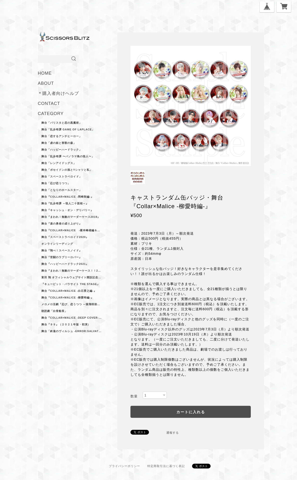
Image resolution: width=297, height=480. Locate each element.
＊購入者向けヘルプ (58, 93)
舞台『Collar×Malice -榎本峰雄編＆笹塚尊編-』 (71, 230)
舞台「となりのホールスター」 (61, 189)
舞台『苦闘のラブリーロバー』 (61, 257)
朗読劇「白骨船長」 (54, 311)
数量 (134, 396)
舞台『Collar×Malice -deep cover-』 (71, 317)
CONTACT (49, 103)
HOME (45, 73)
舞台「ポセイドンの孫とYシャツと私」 (66, 169)
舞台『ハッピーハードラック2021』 (65, 263)
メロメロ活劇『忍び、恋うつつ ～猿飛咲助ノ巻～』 (71, 304)
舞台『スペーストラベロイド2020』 (65, 237)
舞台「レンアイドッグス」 (58, 163)
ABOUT (46, 83)
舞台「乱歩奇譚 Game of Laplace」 (68, 129)
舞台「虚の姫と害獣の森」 (58, 142)
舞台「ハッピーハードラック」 (61, 149)
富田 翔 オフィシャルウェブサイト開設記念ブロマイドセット (71, 277)
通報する (172, 432)
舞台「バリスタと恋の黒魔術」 (61, 122)
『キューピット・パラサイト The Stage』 (70, 284)
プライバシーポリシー (124, 466)
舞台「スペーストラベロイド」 (61, 176)
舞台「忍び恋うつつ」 (55, 183)
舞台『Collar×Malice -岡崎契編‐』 (67, 196)
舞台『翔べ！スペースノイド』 (61, 250)
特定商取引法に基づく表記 (166, 466)
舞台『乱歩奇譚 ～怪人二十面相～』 (65, 203)
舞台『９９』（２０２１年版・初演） (65, 324)
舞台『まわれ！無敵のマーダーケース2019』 (70, 216)
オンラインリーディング (57, 243)
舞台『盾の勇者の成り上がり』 (61, 223)
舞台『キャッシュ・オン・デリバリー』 (67, 210)
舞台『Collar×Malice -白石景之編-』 (69, 290)
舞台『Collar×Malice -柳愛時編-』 (67, 297)
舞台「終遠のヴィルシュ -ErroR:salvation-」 (71, 331)
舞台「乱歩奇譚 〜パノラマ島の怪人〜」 (67, 156)
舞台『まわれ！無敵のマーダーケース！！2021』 (71, 270)
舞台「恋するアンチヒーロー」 (61, 136)
